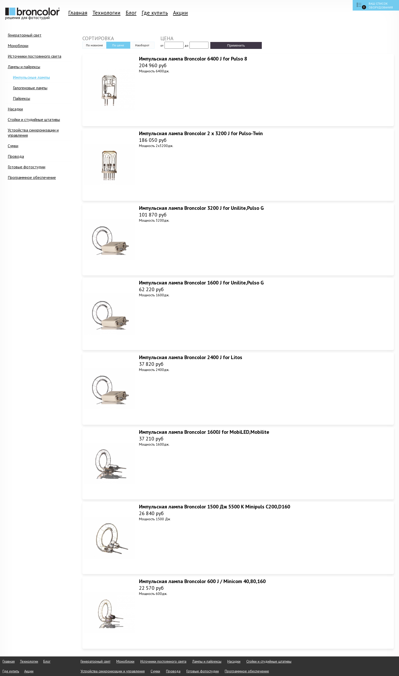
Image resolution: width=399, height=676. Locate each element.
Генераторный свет (24, 35)
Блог (131, 12)
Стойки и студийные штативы (34, 119)
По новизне (94, 45)
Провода (16, 156)
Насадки (15, 108)
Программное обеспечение (32, 177)
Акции (180, 12)
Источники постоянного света (34, 56)
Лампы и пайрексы (24, 66)
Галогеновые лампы (30, 87)
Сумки (13, 145)
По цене (118, 45)
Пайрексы (21, 98)
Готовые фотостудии (26, 166)
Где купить (155, 12)
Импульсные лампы (31, 77)
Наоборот (142, 45)
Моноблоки (18, 45)
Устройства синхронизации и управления (33, 132)
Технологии (106, 12)
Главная (77, 12)
